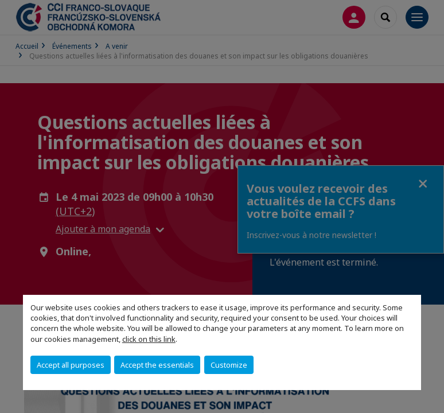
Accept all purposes (70, 365)
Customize (229, 365)
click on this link (149, 339)
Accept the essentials (157, 365)
